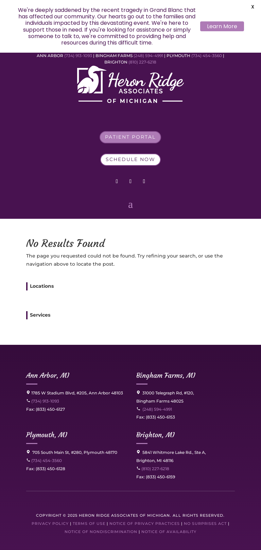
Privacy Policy (50, 523)
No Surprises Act (205, 523)
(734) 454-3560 (206, 55)
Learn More (222, 26)
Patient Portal (130, 137)
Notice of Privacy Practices (144, 523)
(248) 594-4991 (149, 55)
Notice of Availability (168, 531)
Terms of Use (89, 523)
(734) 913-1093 (78, 55)
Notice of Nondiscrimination (101, 531)
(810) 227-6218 (142, 62)
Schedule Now (130, 159)
